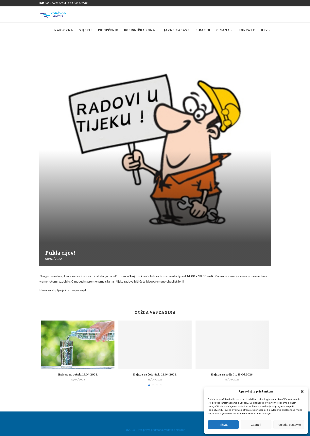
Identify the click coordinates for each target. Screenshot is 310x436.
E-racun (203, 30)
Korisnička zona (139, 30)
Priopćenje (108, 30)
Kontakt (247, 30)
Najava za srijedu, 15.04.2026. (232, 374)
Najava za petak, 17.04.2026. (78, 374)
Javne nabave (177, 30)
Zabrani (256, 424)
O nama (223, 30)
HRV (264, 30)
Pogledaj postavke (289, 424)
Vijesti (85, 30)
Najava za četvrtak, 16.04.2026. (155, 374)
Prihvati (223, 424)
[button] (302, 391)
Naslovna (63, 30)
